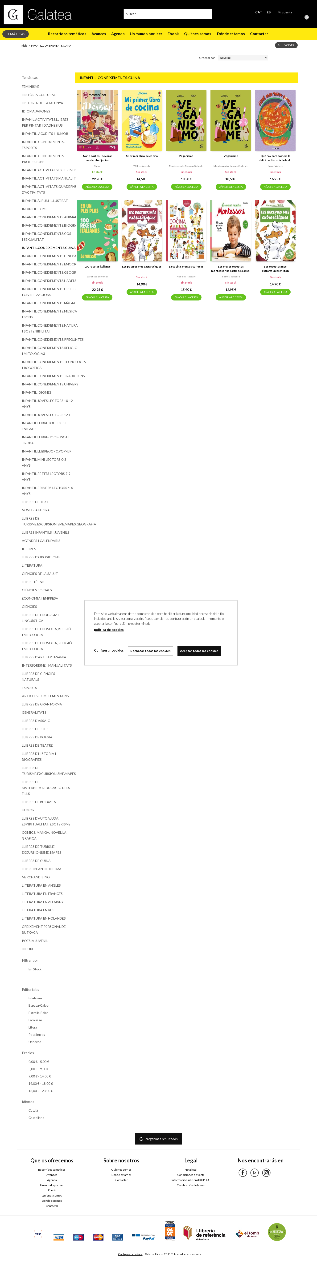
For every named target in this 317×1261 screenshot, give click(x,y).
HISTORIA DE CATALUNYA (42, 103)
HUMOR (28, 810)
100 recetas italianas (97, 266)
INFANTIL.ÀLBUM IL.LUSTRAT (45, 201)
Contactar (259, 33)
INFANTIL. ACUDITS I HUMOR (45, 134)
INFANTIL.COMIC (35, 209)
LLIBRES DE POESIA (37, 737)
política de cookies (109, 630)
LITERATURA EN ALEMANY (43, 902)
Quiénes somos (197, 33)
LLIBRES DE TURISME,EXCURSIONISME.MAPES (47, 771)
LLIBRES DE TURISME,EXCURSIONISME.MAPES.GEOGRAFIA (47, 521)
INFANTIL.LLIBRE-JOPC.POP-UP (46, 451)
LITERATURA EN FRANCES (42, 894)
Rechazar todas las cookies (151, 651)
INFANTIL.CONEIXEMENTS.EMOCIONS (47, 264)
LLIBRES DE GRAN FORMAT (43, 704)
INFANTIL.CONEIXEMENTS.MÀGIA (47, 303)
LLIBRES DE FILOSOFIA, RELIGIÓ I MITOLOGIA (47, 646)
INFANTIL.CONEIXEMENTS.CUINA (47, 248)
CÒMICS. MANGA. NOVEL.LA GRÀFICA (44, 835)
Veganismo (186, 156)
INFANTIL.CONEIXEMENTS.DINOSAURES (47, 256)
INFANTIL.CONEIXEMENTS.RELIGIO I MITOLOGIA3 (47, 351)
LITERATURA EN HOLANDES (44, 918)
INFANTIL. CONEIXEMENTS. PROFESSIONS (43, 159)
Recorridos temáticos (67, 33)
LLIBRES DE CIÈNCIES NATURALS (38, 676)
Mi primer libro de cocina (142, 156)
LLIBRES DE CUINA (36, 861)
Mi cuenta (285, 12)
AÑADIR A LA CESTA (97, 186)
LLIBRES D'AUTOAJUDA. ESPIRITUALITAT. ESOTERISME (46, 821)
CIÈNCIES (29, 606)
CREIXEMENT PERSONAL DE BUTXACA (44, 929)
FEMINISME (31, 86)
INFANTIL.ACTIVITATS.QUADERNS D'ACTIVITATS (47, 189)
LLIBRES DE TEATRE (37, 745)
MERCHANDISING (36, 877)
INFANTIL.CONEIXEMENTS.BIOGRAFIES (47, 225)
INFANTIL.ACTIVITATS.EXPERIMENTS (47, 170)
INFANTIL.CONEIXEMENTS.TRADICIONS (47, 376)
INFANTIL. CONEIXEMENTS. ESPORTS (43, 145)
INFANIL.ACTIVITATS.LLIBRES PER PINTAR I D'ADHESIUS (45, 122)
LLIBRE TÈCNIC (34, 582)
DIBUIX (27, 949)
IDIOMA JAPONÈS (36, 111)
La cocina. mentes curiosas (186, 266)
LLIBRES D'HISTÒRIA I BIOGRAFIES (39, 756)
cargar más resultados (161, 1139)
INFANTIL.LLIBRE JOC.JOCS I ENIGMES (44, 426)
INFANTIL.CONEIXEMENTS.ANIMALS (47, 217)
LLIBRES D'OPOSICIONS (41, 557)
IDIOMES (29, 549)
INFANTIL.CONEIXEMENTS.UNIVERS (47, 384)
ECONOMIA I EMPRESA (40, 598)
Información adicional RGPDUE (191, 1180)
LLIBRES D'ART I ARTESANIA (44, 657)
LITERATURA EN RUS (38, 910)
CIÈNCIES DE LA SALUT (40, 574)
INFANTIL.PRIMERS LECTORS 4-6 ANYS (47, 491)
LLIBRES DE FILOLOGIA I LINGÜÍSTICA (40, 618)
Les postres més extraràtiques (141, 266)
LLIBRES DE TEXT (35, 502)
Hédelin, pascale (186, 276)
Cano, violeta (275, 165)
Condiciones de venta (191, 1175)
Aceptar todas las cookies (200, 651)
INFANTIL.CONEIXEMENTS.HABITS (47, 281)
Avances (98, 33)
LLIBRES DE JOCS (35, 729)
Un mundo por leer (146, 33)
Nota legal (191, 1169)
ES (269, 12)
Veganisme (231, 156)
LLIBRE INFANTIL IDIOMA (42, 869)
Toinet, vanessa (231, 276)
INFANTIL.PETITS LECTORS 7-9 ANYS (46, 476)
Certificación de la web (191, 1185)
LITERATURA (32, 565)
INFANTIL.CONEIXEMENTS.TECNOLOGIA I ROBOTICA (47, 365)
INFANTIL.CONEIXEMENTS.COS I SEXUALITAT (46, 236)
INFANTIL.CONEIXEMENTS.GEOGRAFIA (47, 272)
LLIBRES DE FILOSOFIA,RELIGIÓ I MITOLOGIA (46, 632)
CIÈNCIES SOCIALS (37, 590)
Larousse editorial (97, 276)
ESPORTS (29, 688)
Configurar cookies (130, 1254)
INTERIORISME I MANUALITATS (47, 665)
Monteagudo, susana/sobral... (186, 165)
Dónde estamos (230, 33)
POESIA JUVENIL (35, 941)
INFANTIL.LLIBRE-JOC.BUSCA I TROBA (46, 440)
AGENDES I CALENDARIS (41, 541)
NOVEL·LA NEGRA (36, 510)
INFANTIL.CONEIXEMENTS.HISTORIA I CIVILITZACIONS (47, 292)
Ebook (173, 33)
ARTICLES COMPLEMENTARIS (45, 696)
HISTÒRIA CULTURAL (39, 95)
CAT (258, 12)
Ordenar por (207, 58)
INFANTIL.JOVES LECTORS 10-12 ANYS (47, 403)
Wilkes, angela (141, 165)
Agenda (118, 33)
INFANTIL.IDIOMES (37, 392)
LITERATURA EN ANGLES (41, 885)
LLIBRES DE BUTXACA (39, 802)
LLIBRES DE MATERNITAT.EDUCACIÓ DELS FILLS (46, 788)
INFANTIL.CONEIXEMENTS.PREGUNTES (47, 339)
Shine (97, 165)
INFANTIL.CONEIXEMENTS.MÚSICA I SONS (47, 314)
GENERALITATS (34, 712)
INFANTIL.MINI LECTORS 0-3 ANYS (44, 462)
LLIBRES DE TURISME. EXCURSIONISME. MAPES (41, 849)
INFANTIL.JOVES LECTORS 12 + (46, 415)
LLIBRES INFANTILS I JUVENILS (46, 532)
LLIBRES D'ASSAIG (36, 721)
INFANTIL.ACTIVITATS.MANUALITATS (47, 178)
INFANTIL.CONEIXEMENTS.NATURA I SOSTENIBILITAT (47, 328)
